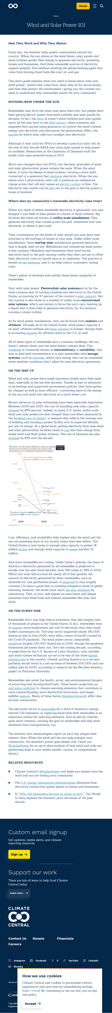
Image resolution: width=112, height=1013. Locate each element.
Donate (83, 6)
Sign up (19, 854)
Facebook (38, 960)
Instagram (16, 960)
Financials (65, 938)
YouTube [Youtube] (70, 960)
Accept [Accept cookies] (33, 1004)
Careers (14, 944)
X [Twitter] (54, 960)
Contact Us (17, 938)
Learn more (19, 892)
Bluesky (15, 966)
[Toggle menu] (94, 6)
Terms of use (14, 982)
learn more (31, 990)
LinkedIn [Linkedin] (90, 960)
